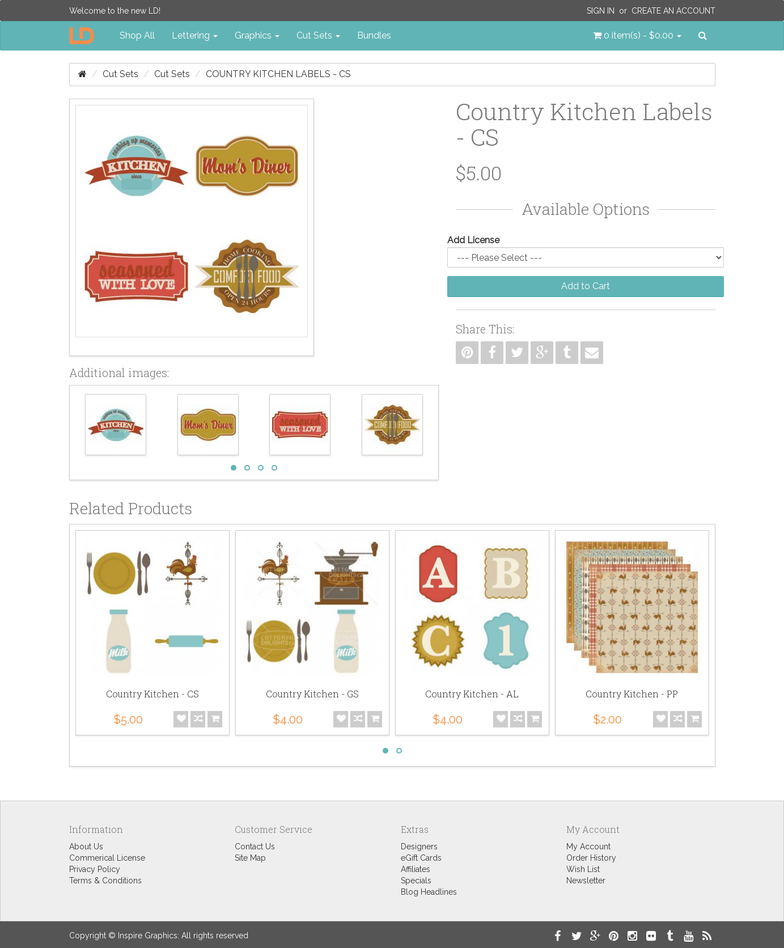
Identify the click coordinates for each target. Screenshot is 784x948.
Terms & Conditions (105, 880)
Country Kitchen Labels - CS (278, 74)
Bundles (374, 35)
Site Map (250, 857)
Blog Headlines (429, 891)
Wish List (583, 869)
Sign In (601, 10)
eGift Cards (421, 857)
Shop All (137, 35)
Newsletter (585, 880)
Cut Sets (120, 74)
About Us (86, 846)
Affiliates (415, 869)
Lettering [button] (195, 35)
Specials (416, 880)
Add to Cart (585, 286)
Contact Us (255, 846)
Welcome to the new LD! (114, 10)
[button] (637, 36)
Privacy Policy (94, 869)
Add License (473, 240)
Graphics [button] (257, 35)
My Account (588, 846)
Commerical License (107, 857)
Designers (419, 846)
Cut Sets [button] (318, 35)
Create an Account (673, 10)
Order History (591, 857)
